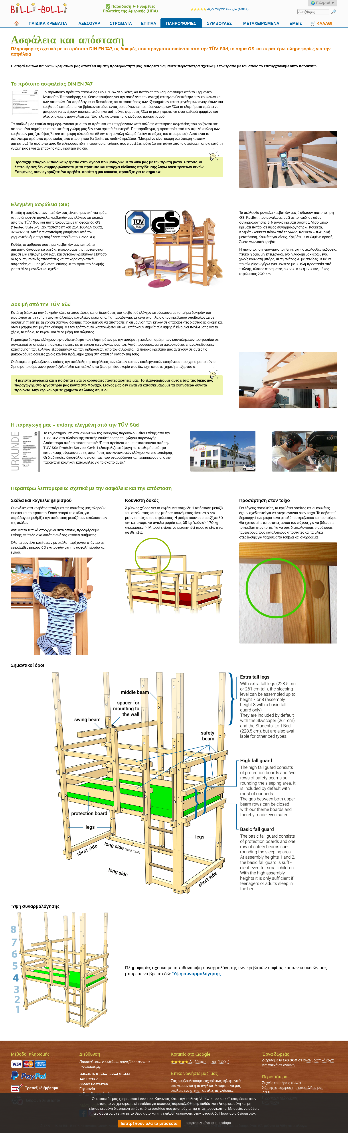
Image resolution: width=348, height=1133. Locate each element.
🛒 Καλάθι (321, 23)
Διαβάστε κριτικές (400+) (200, 1062)
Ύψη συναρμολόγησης (196, 973)
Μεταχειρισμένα (261, 23)
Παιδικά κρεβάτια (48, 23)
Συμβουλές (219, 23)
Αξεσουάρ (89, 23)
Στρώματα (121, 23)
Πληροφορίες (181, 23)
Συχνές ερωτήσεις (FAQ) (281, 1083)
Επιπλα (148, 23)
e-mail (195, 1090)
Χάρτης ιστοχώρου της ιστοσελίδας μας (292, 1088)
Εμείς (295, 23)
